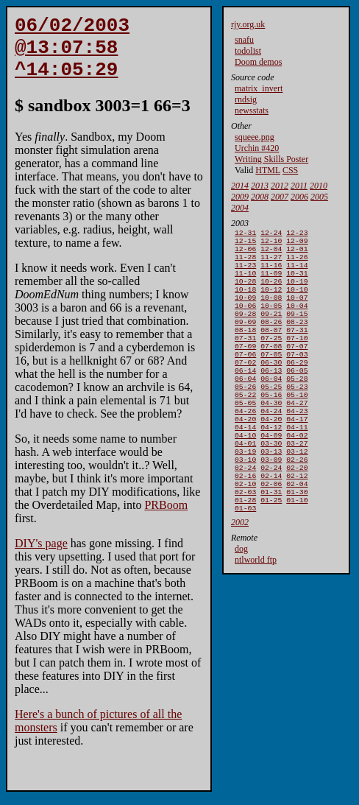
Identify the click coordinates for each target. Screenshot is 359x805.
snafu (244, 40)
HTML (267, 170)
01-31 (271, 540)
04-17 (297, 454)
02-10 (245, 530)
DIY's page (41, 556)
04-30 (271, 435)
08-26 (271, 339)
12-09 (297, 243)
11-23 (245, 272)
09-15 (297, 329)
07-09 (245, 368)
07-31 (297, 349)
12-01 (297, 253)
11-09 (271, 282)
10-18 (245, 301)
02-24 (245, 511)
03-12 (297, 492)
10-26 (271, 291)
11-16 (271, 272)
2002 (240, 574)
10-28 (245, 291)
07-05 (271, 377)
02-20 (297, 511)
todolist (248, 51)
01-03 (245, 559)
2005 (319, 196)
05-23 (297, 416)
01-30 (297, 540)
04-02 (297, 473)
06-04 (245, 406)
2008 (260, 196)
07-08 (271, 368)
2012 (279, 185)
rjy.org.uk (248, 24)
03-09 (271, 502)
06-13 (271, 396)
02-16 (245, 521)
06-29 (297, 387)
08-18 (245, 349)
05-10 (297, 425)
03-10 (245, 502)
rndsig (246, 99)
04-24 (271, 444)
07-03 (297, 377)
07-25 (271, 358)
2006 (299, 196)
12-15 (245, 243)
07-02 (245, 387)
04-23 (297, 444)
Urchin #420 (257, 148)
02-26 (297, 502)
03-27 (297, 483)
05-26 (245, 416)
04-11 (297, 463)
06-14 (245, 396)
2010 (318, 185)
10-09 (245, 310)
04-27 (297, 435)
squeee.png (254, 137)
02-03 (245, 540)
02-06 (271, 530)
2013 (260, 185)
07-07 (297, 368)
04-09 (271, 473)
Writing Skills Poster (271, 159)
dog (241, 600)
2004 (240, 208)
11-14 (297, 272)
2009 (240, 196)
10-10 (297, 301)
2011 (299, 185)
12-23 (297, 234)
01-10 (297, 550)
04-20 (245, 454)
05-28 (297, 406)
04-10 (245, 473)
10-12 (271, 301)
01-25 (271, 550)
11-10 (245, 282)
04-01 (245, 483)
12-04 (271, 253)
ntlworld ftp (256, 611)
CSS (290, 170)
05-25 (271, 416)
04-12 (271, 463)
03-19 (245, 492)
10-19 (297, 291)
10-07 (297, 310)
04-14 (245, 463)
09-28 (245, 329)
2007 (279, 196)
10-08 (271, 310)
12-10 (271, 243)
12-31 (245, 234)
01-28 (245, 550)
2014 (240, 185)
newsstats (252, 110)
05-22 (245, 425)
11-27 (271, 262)
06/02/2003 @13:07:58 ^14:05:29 (72, 54)
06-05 (297, 396)
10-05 (271, 320)
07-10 (297, 358)
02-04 (297, 530)
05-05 (245, 435)
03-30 (271, 483)
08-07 (271, 349)
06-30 (271, 387)
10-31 (297, 282)
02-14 (271, 521)
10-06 (245, 320)
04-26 (245, 444)
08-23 (297, 339)
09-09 (245, 339)
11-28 (245, 262)
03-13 (271, 492)
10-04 (297, 320)
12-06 (245, 253)
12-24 (271, 234)
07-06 (245, 377)
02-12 (297, 521)
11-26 (297, 262)
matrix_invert (258, 88)
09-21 (271, 329)
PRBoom (166, 518)
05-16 (271, 425)
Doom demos (258, 62)
